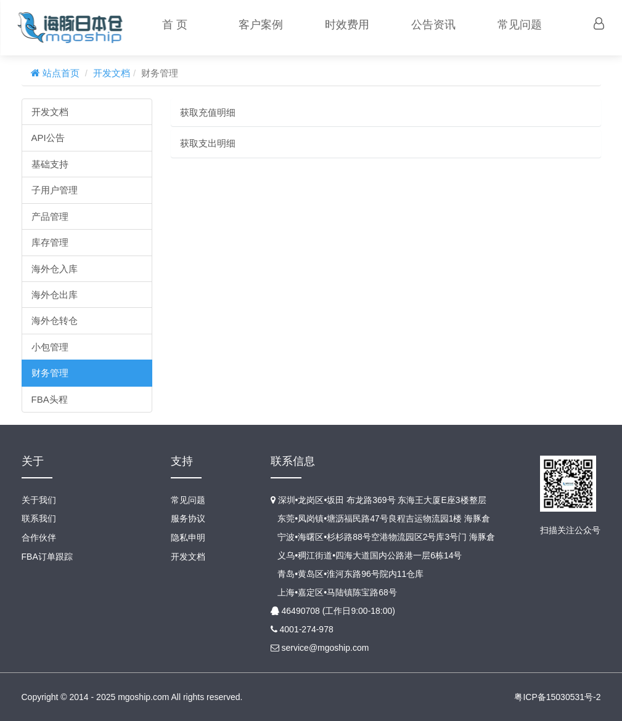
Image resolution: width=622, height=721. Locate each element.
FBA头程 (49, 399)
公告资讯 (433, 24)
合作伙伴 (39, 537)
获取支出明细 (207, 143)
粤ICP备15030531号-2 (557, 697)
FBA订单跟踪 (47, 555)
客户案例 (260, 24)
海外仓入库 (54, 269)
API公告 (48, 137)
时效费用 (346, 24)
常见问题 (519, 24)
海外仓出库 (54, 294)
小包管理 (49, 347)
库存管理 (49, 242)
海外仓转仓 (54, 320)
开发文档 (111, 73)
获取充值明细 (207, 112)
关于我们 (39, 500)
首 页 (173, 24)
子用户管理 (54, 190)
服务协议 (188, 518)
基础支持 (49, 164)
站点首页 (60, 73)
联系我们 (39, 518)
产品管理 (49, 216)
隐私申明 (188, 537)
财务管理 (49, 373)
